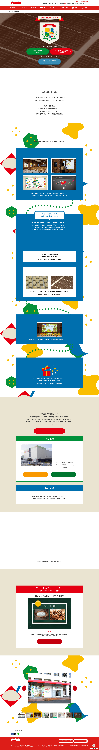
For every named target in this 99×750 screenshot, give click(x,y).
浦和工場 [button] (57, 548)
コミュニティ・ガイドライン (45, 746)
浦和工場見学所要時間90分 (37, 51)
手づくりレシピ (53, 8)
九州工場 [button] (36, 552)
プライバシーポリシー (26, 745)
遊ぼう (75, 8)
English (81, 3)
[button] (2, 20)
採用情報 (63, 3)
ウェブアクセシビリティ (17, 746)
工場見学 (42, 8)
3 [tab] (50, 631)
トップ (9, 11)
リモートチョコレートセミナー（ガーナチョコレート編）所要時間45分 (61, 51)
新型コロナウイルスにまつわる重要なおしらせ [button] (49, 430)
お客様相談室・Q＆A (72, 3)
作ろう (85, 8)
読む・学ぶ (65, 8)
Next (75, 687)
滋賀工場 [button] (49, 550)
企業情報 (45, 3)
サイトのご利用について (31, 746)
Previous (24, 687)
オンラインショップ (82, 1)
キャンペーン (23, 8)
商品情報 (13, 8)
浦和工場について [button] (35, 473)
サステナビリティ (53, 3)
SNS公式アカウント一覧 (65, 740)
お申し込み (63, 474)
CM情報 (33, 8)
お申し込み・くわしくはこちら (49, 641)
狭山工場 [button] (53, 549)
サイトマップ (15, 745)
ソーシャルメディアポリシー (40, 745)
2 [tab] (48, 631)
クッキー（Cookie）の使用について (57, 745)
